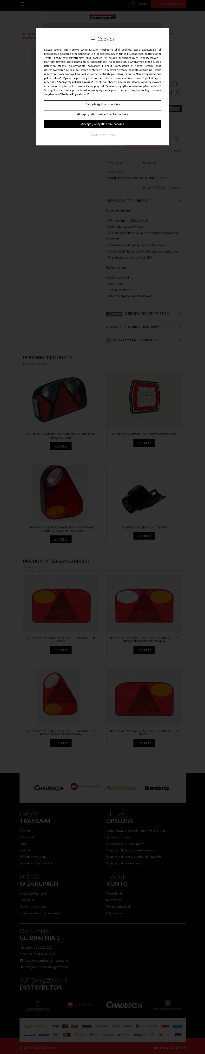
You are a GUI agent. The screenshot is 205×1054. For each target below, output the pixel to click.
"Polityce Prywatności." (74, 94)
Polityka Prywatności (102, 134)
